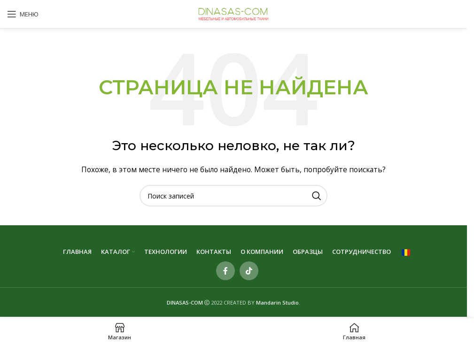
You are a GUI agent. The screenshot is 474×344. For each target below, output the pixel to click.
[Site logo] (233, 13)
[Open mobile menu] (22, 14)
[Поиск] (233, 195)
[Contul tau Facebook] (225, 270)
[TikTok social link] (249, 270)
